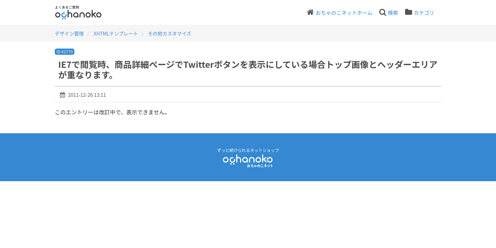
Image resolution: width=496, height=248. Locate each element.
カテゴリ (424, 12)
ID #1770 (64, 51)
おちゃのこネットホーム (344, 12)
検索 (393, 12)
